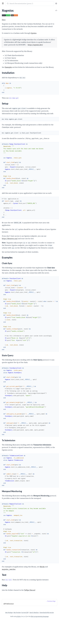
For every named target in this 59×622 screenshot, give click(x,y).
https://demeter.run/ (10, 239)
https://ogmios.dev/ (35, 45)
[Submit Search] (7, 3)
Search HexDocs (34, 612)
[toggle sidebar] (3, 3)
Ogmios (33, 33)
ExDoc (19, 616)
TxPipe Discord (29, 590)
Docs (3, 20)
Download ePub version (47, 612)
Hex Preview (17, 612)
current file (25, 612)
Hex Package (9, 612)
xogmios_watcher (8, 569)
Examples (8, 67)
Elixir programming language (40, 616)
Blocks (42, 567)
